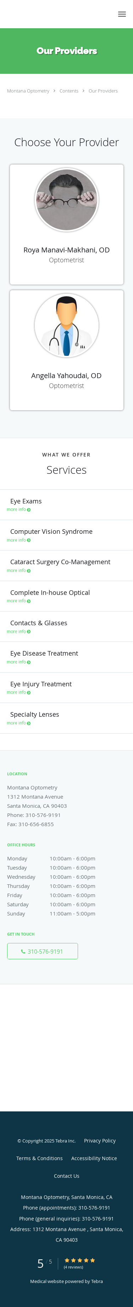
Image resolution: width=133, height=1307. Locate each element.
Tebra (97, 1281)
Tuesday (58, 867)
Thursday (58, 885)
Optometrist (66, 260)
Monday (58, 858)
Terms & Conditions (39, 1158)
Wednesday (58, 876)
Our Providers (103, 91)
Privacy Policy (100, 1140)
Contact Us (66, 1175)
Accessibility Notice (94, 1158)
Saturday (58, 904)
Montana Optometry (28, 91)
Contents (69, 91)
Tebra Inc (64, 1141)
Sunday (58, 913)
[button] (122, 14)
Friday (58, 895)
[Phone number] (42, 951)
